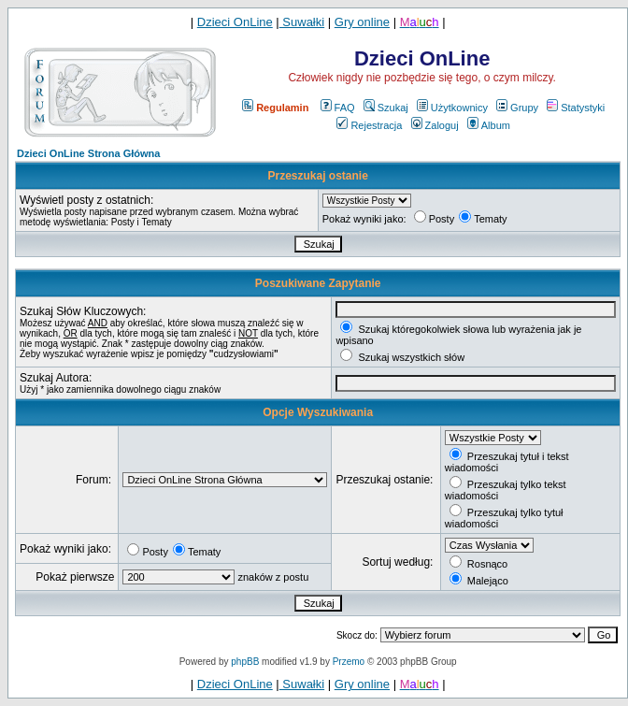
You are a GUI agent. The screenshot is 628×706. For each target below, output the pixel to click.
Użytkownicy (452, 107)
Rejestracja (369, 125)
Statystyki (576, 107)
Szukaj (386, 107)
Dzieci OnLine (235, 22)
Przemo (348, 661)
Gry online (362, 22)
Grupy (517, 107)
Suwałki (301, 22)
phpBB (245, 661)
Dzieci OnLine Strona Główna (88, 153)
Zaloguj (435, 125)
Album (488, 125)
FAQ (338, 107)
